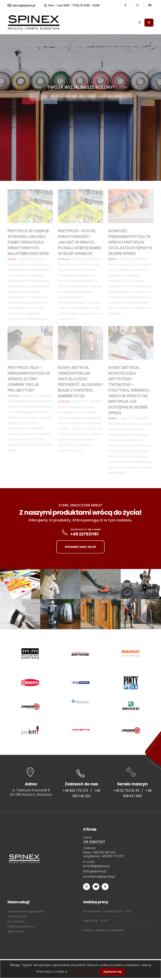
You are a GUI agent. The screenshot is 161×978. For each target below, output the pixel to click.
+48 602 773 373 (75, 790)
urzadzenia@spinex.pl (99, 876)
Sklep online (16, 931)
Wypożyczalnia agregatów (26, 911)
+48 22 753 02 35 (126, 790)
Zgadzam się (112, 971)
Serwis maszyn (17, 916)
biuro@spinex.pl (21, 5)
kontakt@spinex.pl (96, 866)
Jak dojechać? (94, 841)
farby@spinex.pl (94, 871)
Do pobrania (16, 921)
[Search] (139, 22)
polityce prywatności (83, 971)
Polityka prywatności (21, 926)
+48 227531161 (84, 534)
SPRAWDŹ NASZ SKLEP (80, 547)
